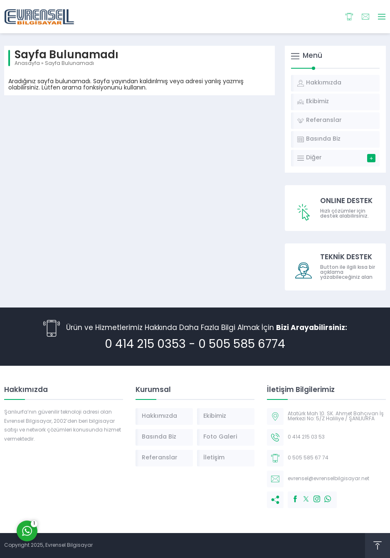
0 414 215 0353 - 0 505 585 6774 (195, 345)
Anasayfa (27, 63)
